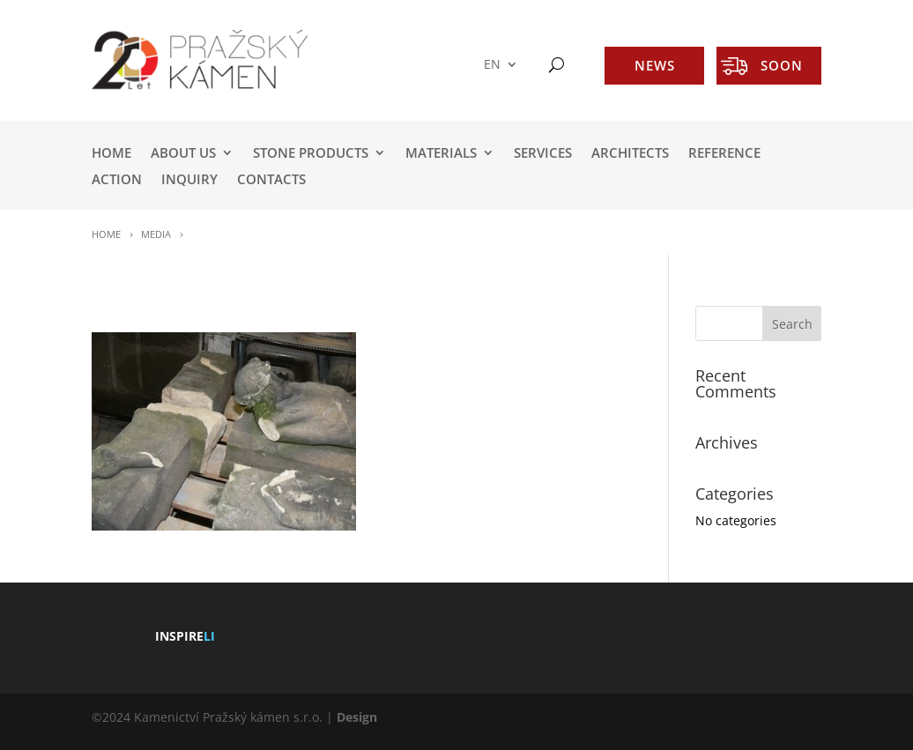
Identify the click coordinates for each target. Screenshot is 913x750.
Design (357, 717)
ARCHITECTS (630, 153)
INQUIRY (189, 180)
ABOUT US (183, 153)
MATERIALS (441, 153)
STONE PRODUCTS (310, 153)
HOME (111, 153)
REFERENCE (724, 153)
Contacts (271, 180)
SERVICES (543, 153)
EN (492, 64)
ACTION (117, 180)
